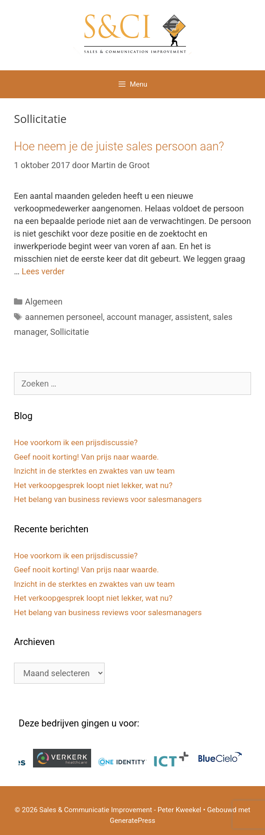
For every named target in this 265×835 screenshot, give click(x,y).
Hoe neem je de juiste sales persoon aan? (119, 146)
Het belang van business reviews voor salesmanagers (108, 499)
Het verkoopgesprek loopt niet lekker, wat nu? (93, 485)
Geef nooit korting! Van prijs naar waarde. (86, 457)
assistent (192, 317)
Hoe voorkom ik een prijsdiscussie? (76, 442)
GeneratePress (132, 820)
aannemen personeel (64, 317)
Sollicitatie (69, 332)
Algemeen (44, 301)
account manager (138, 317)
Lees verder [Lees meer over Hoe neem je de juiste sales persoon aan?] (43, 271)
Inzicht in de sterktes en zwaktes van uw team (94, 470)
